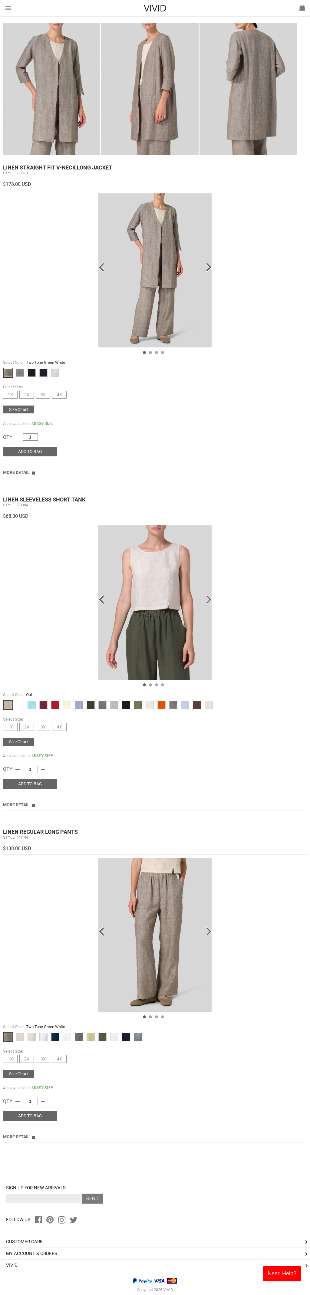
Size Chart (18, 409)
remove (17, 437)
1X (10, 394)
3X (43, 394)
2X (26, 394)
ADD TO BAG (30, 451)
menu (8, 8)
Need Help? (282, 1273)
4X (59, 394)
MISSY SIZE (42, 423)
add (43, 437)
